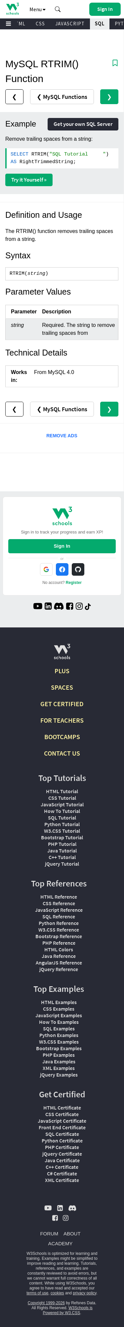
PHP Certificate (62, 1147)
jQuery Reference (58, 969)
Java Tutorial (62, 850)
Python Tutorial (62, 824)
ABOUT (72, 1233)
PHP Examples (59, 1055)
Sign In (62, 546)
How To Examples (59, 1022)
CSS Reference (59, 903)
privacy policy (84, 1293)
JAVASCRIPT (70, 23)
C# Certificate (62, 1173)
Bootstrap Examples (59, 1048)
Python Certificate (62, 1140)
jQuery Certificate (62, 1153)
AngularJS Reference (59, 962)
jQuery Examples (59, 1074)
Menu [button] (37, 9)
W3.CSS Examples (59, 1041)
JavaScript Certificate (62, 1120)
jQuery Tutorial (62, 863)
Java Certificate (62, 1160)
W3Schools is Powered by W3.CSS (67, 1310)
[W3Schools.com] (62, 654)
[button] (58, 9)
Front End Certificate (62, 1127)
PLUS (62, 671)
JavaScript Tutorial (62, 804)
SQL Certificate (62, 1134)
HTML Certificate (62, 1107)
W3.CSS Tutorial (62, 830)
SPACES (62, 687)
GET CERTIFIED (62, 704)
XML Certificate (62, 1180)
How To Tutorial (62, 811)
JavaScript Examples (58, 1015)
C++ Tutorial (62, 857)
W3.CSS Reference (58, 929)
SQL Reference (58, 916)
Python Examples (58, 1035)
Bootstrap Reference (58, 936)
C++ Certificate (62, 1167)
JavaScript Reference (59, 910)
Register (74, 582)
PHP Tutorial (62, 844)
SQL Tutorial (62, 817)
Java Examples (58, 1061)
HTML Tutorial (62, 791)
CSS (40, 23)
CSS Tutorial (62, 797)
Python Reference (59, 923)
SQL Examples (59, 1028)
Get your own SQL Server (83, 124)
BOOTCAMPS (62, 737)
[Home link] (12, 8)
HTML (18, 23)
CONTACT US (62, 753)
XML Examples (59, 1068)
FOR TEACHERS (62, 720)
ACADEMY (60, 1243)
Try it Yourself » (29, 179)
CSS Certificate (62, 1114)
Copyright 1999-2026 (46, 1303)
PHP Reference (58, 942)
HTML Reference (58, 896)
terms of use (37, 1293)
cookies (57, 1293)
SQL (99, 23)
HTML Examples (59, 1002)
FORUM (49, 1233)
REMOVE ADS (61, 435)
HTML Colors (58, 949)
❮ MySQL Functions (62, 97)
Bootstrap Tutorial (62, 837)
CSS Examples (58, 1008)
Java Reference (59, 956)
